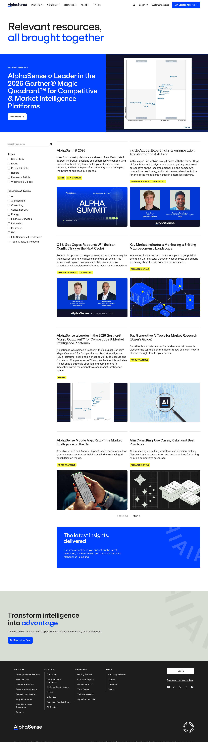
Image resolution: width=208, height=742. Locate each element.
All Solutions (52, 707)
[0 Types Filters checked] (30, 168)
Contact (111, 689)
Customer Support (86, 679)
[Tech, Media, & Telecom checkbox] (9, 242)
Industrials (51, 697)
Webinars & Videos (140, 181)
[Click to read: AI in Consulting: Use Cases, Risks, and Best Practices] (165, 490)
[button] (37, 5)
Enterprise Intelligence (26, 689)
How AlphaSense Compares (24, 705)
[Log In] (180, 671)
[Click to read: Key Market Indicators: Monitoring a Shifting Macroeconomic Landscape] (165, 298)
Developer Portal (85, 684)
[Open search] (134, 5)
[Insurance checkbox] (9, 228)
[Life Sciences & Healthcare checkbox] (9, 237)
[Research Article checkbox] (9, 177)
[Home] (17, 5)
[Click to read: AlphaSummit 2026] (92, 207)
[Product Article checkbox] (9, 168)
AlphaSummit (74, 178)
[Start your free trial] (20, 640)
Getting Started (84, 674)
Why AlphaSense (24, 699)
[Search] (28, 144)
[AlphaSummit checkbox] (9, 201)
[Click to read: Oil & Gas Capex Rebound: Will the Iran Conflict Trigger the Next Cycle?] (92, 298)
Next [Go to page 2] (136, 516)
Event (61, 178)
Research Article (140, 269)
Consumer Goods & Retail (58, 702)
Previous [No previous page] (122, 516)
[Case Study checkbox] (9, 159)
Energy (50, 692)
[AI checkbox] (9, 196)
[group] (169, 5)
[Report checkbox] (9, 173)
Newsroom (113, 684)
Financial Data (22, 679)
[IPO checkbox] (9, 232)
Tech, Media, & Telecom (58, 687)
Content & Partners (25, 684)
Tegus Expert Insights (26, 694)
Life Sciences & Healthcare (54, 680)
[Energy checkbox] (9, 214)
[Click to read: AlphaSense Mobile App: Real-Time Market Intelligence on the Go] (92, 490)
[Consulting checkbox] (9, 205)
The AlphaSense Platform (28, 674)
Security (20, 712)
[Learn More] (17, 116)
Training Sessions (85, 694)
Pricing (97, 5)
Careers (111, 679)
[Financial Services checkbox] (9, 219)
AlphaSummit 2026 (86, 699)
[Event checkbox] (9, 164)
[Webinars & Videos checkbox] (9, 182)
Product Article (139, 360)
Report (61, 377)
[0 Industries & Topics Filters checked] (30, 216)
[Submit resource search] (51, 144)
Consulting (52, 674)
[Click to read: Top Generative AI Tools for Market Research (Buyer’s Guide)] (165, 402)
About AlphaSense (116, 674)
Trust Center (83, 689)
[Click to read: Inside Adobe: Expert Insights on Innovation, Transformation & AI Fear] (165, 207)
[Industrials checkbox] (9, 223)
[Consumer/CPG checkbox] (9, 210)
